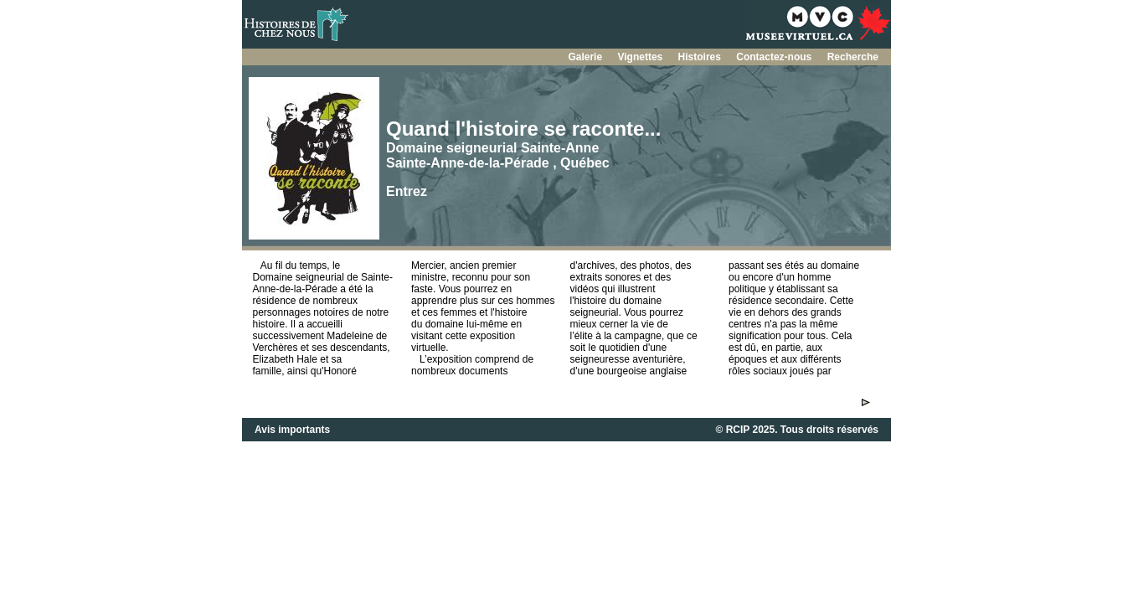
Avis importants (292, 430)
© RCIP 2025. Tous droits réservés (797, 430)
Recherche (852, 57)
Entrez (406, 191)
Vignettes (641, 57)
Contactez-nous (775, 57)
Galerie (586, 57)
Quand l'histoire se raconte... (523, 128)
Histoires (701, 57)
